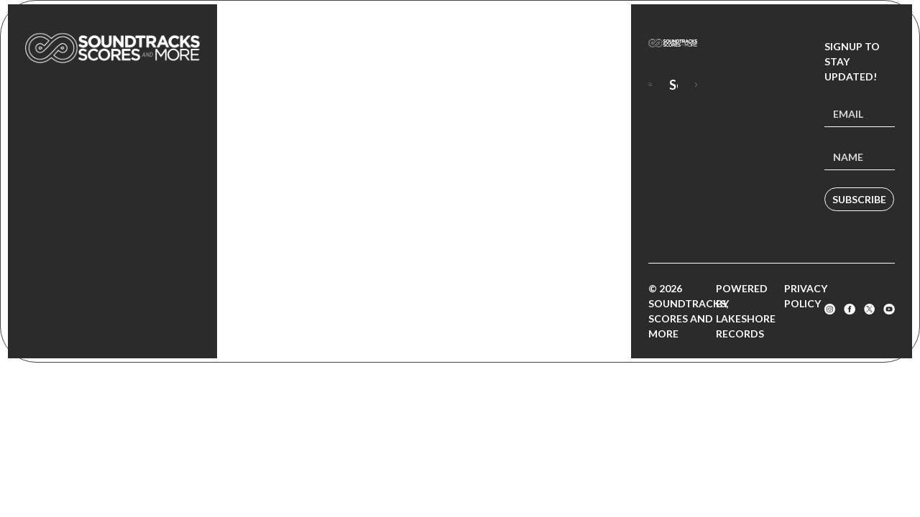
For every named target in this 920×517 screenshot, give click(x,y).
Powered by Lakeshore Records (746, 311)
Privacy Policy (805, 295)
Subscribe (859, 199)
